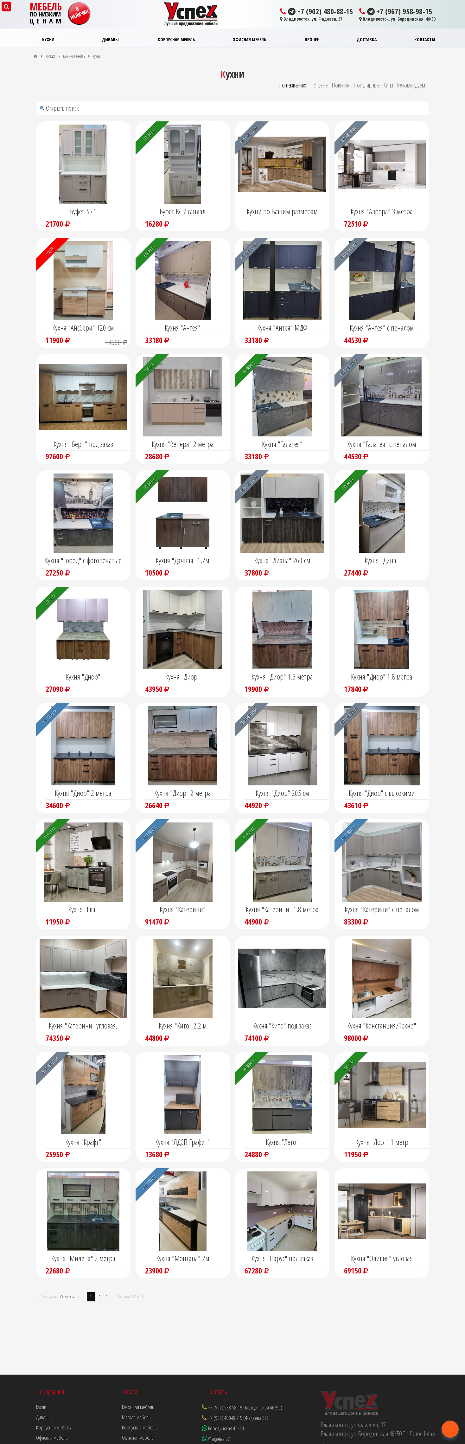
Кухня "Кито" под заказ (282, 1025)
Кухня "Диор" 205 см (282, 793)
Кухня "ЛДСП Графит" (182, 1142)
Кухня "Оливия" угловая (382, 1258)
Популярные (367, 85)
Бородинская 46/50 (223, 1428)
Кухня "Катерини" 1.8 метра (282, 909)
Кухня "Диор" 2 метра (83, 793)
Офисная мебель (138, 1437)
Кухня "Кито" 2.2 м (183, 1025)
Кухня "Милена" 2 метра (83, 1258)
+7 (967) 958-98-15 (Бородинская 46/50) (245, 1407)
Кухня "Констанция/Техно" (381, 1025)
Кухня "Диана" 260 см (282, 560)
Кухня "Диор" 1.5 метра (282, 676)
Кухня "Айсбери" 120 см (83, 327)
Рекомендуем (411, 85)
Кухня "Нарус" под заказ (282, 1258)
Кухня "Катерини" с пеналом (382, 909)
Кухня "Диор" (83, 676)
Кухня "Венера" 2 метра (183, 444)
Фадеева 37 (216, 1438)
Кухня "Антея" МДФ (282, 327)
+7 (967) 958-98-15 (395, 11)
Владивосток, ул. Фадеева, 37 (311, 19)
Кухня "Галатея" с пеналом (381, 444)
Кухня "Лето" (282, 1142)
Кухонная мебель (138, 1407)
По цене (319, 85)
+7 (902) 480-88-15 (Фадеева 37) (238, 1417)
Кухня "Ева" (83, 909)
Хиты (388, 85)
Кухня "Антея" (183, 327)
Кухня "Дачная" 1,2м (182, 560)
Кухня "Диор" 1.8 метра (381, 676)
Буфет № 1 (83, 211)
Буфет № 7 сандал (183, 211)
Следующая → (70, 1296)
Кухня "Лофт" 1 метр (381, 1142)
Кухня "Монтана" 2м (182, 1258)
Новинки (341, 85)
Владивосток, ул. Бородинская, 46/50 (397, 19)
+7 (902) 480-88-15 (316, 11)
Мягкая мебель (136, 1417)
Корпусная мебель (139, 1427)
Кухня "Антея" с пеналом (382, 327)
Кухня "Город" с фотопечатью (83, 560)
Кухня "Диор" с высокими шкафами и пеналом (382, 794)
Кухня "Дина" (382, 560)
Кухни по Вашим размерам (282, 211)
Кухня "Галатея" (282, 444)
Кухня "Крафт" (83, 1142)
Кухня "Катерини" (183, 909)
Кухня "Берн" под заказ (83, 444)
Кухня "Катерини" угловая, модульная (83, 1026)
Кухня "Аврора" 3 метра (382, 211)
